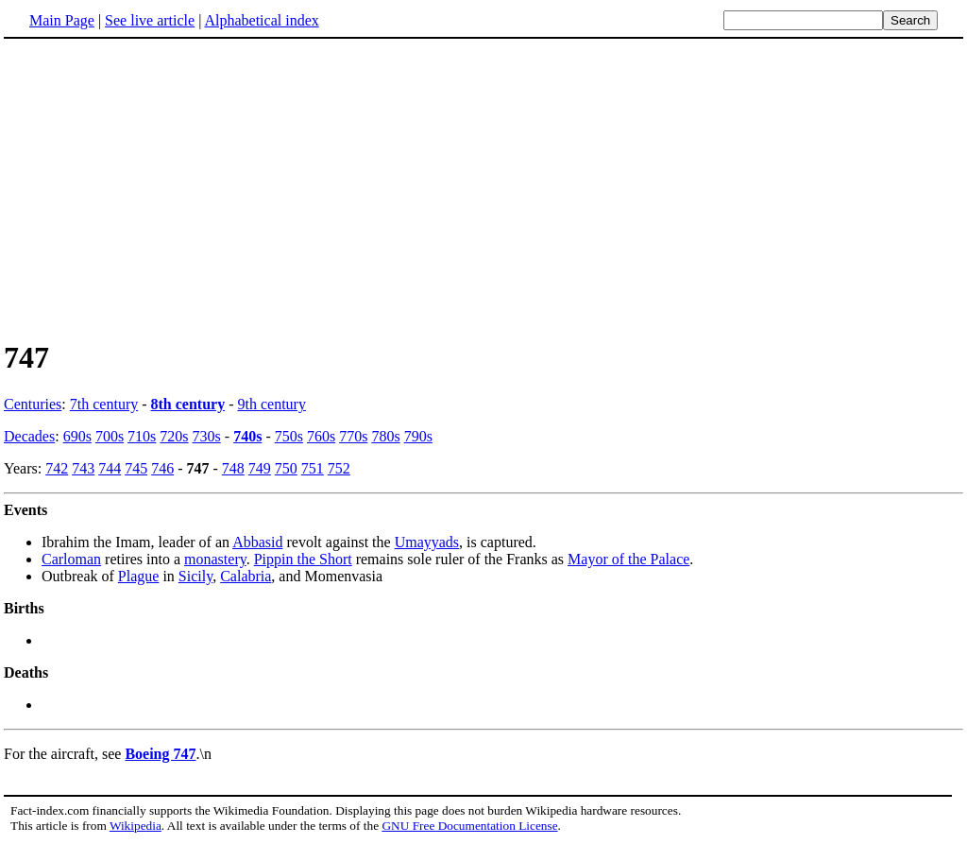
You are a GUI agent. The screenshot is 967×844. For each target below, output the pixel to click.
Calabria (245, 576)
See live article (150, 20)
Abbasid (257, 542)
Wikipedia (135, 825)
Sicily (195, 576)
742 (56, 468)
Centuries (32, 404)
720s (174, 436)
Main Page (61, 20)
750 (286, 468)
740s (247, 436)
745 (136, 468)
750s (289, 436)
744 (109, 468)
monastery (215, 559)
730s (207, 436)
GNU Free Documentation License (469, 825)
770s (353, 436)
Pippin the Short (303, 559)
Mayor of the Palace (628, 559)
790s (418, 436)
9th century (272, 404)
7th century (104, 404)
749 (259, 468)
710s (141, 436)
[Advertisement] (483, 188)
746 (162, 468)
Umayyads (427, 542)
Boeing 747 (160, 754)
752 (339, 468)
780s (385, 436)
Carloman (71, 559)
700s (109, 436)
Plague (139, 576)
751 (312, 468)
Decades (29, 436)
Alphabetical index (261, 20)
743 (83, 468)
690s (77, 436)
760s (321, 436)
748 (233, 468)
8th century (188, 404)
